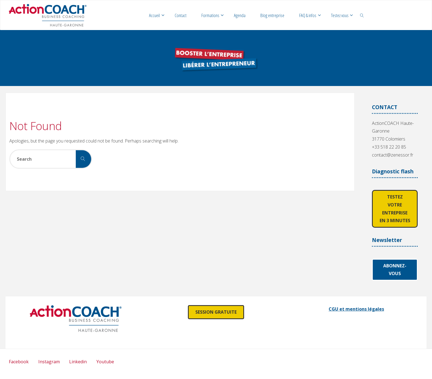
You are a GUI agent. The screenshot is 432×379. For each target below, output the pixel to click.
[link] (362, 15)
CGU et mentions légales (356, 309)
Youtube (105, 362)
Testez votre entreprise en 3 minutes (395, 209)
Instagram (49, 362)
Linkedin (78, 362)
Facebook (19, 362)
